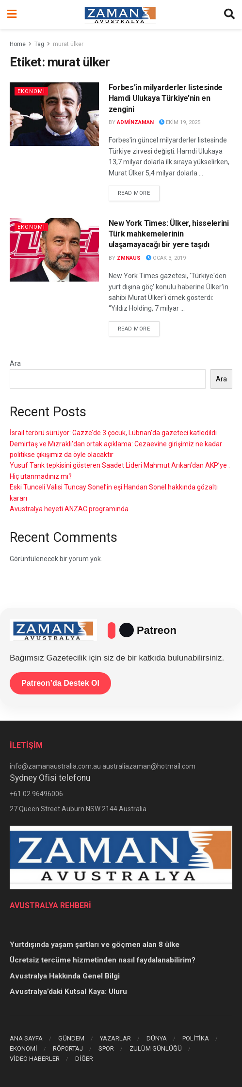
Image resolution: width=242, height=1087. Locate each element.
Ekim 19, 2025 (179, 122)
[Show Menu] (11, 14)
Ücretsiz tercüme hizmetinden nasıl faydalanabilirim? (102, 960)
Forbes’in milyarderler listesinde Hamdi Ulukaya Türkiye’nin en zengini (166, 98)
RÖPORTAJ (68, 1048)
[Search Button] (229, 14)
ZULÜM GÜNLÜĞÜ (155, 1048)
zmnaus (129, 258)
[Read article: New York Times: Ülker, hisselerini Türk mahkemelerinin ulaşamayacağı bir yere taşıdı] (54, 250)
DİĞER (84, 1058)
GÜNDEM (71, 1038)
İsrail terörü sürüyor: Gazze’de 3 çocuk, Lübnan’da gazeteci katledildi (113, 433)
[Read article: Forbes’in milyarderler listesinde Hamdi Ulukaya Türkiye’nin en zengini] (54, 114)
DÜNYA (156, 1038)
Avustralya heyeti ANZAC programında (69, 509)
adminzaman (135, 122)
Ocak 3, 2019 (166, 258)
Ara (15, 363)
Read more (139, 192)
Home (18, 44)
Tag (39, 44)
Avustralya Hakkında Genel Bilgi (65, 976)
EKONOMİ (31, 91)
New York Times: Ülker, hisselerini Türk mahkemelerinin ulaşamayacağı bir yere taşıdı (169, 234)
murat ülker (68, 44)
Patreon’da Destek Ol (60, 683)
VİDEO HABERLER (35, 1058)
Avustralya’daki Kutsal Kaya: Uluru (68, 991)
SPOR (106, 1048)
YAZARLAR (115, 1038)
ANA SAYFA (26, 1038)
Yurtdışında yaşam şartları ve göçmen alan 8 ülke (94, 944)
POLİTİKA (195, 1038)
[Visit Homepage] (120, 14)
